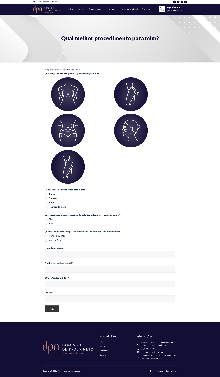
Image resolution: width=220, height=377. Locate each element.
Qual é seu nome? (54, 248)
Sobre (81, 9)
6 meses (53, 198)
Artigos (112, 9)
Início (70, 9)
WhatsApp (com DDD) (57, 278)
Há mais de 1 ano (57, 207)
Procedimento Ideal (128, 9)
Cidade (49, 292)
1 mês (52, 194)
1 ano (51, 202)
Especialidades (96, 9)
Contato (146, 9)
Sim (51, 219)
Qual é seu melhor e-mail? (59, 263)
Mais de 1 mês (56, 240)
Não (51, 223)
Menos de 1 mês (57, 235)
